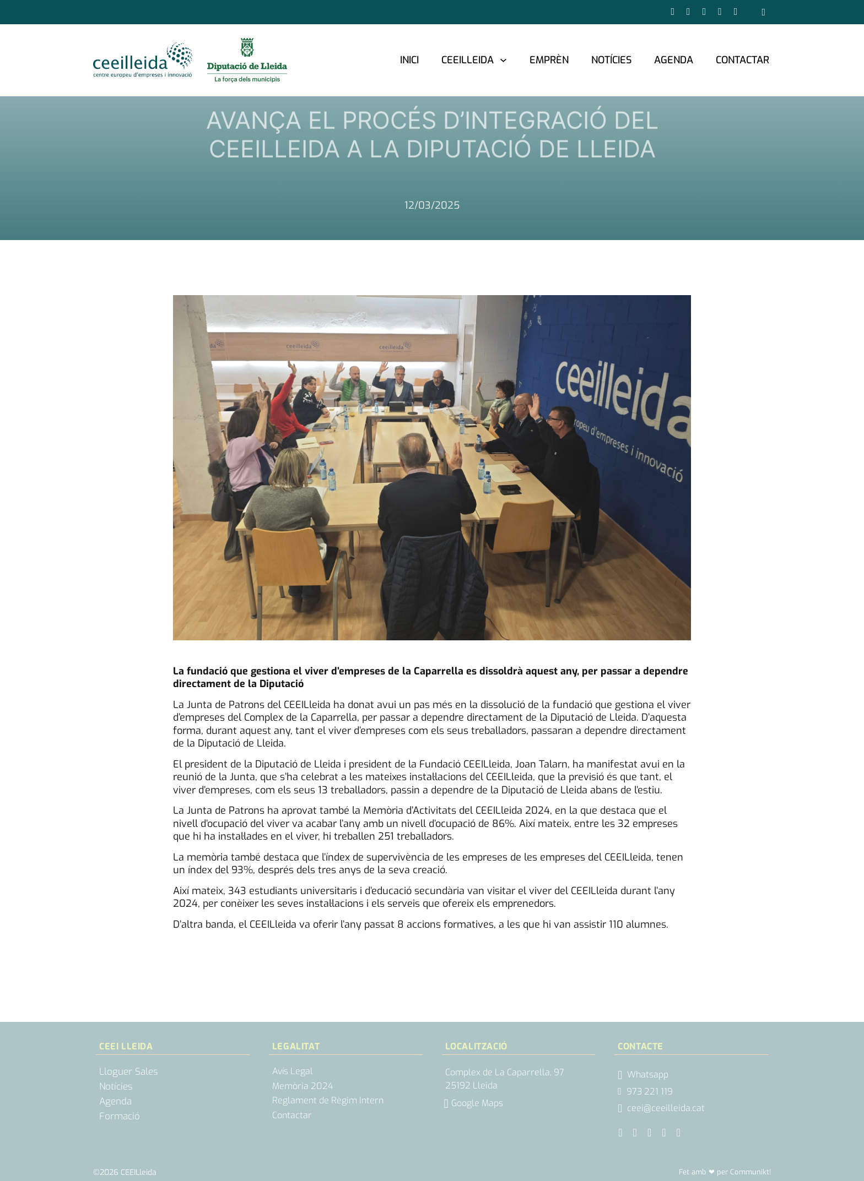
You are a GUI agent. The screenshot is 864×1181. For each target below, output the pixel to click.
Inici (409, 60)
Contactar (742, 60)
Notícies (611, 60)
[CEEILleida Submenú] (503, 60)
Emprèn (549, 60)
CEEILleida (467, 60)
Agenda (673, 60)
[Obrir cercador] (763, 12)
